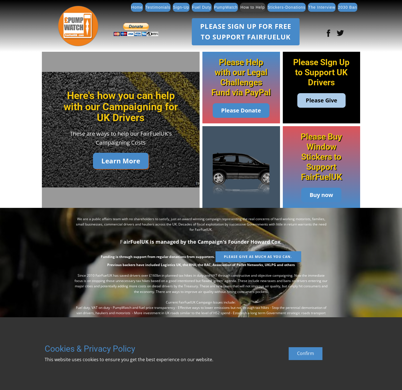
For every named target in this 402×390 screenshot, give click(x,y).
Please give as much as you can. (258, 256)
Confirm (305, 353)
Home (137, 7)
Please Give (321, 100)
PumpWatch (226, 7)
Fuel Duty (201, 7)
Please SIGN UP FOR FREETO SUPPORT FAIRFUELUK (245, 31)
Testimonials (157, 7)
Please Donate (241, 110)
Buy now (321, 195)
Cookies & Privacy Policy (90, 349)
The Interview (321, 7)
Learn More (120, 160)
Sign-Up (181, 7)
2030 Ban (347, 7)
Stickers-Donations (287, 7)
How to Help (252, 7)
